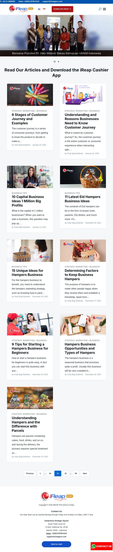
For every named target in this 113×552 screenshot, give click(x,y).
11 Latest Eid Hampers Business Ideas (82, 199)
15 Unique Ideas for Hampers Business (27, 273)
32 (66, 473)
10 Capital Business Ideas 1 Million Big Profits (28, 201)
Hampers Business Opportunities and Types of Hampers (80, 348)
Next (85, 473)
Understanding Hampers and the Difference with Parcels (26, 424)
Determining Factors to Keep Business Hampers (81, 275)
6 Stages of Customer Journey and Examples (30, 119)
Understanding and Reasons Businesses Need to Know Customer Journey (82, 121)
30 (50, 473)
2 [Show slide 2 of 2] (58, 61)
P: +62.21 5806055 (7, 1)
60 (76, 473)
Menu (104, 9)
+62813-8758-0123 (59, 533)
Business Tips (19, 193)
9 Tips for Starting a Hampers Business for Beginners (30, 348)
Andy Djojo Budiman (22, 145)
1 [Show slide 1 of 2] (54, 61)
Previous (30, 473)
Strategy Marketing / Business (29, 111)
